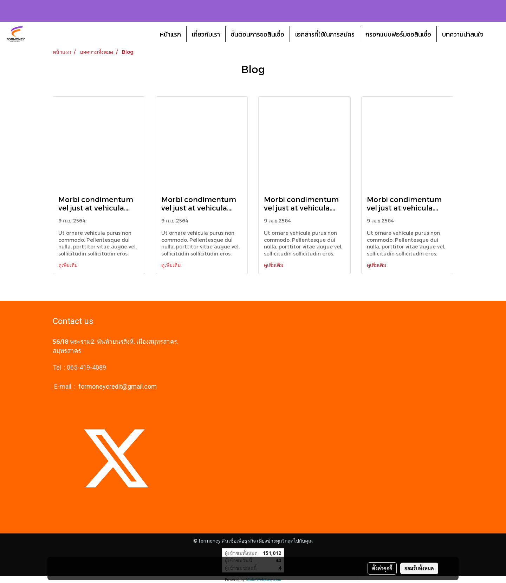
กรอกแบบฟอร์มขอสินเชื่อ (398, 34)
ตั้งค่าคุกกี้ (382, 568)
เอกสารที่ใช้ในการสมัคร (325, 34)
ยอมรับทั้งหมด (419, 568)
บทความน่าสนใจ (463, 34)
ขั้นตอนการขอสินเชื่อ (257, 34)
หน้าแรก (170, 34)
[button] (495, 34)
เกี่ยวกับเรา (206, 34)
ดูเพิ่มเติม (68, 265)
